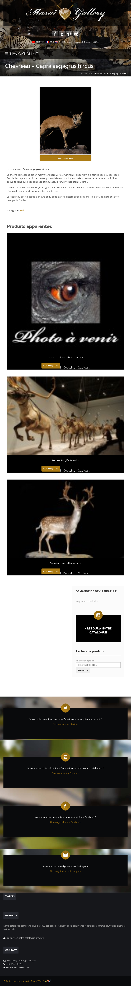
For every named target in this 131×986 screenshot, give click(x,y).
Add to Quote (65, 158)
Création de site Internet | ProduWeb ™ (27, 981)
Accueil (84, 73)
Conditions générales (72, 42)
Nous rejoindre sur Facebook (65, 822)
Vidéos (96, 42)
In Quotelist (67, 367)
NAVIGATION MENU (24, 54)
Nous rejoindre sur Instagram (65, 871)
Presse (87, 42)
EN (60, 42)
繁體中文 (40, 42)
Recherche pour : (85, 660)
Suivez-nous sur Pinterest (65, 773)
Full (90, 73)
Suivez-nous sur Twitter (65, 724)
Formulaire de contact (17, 967)
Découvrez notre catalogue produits (25, 937)
